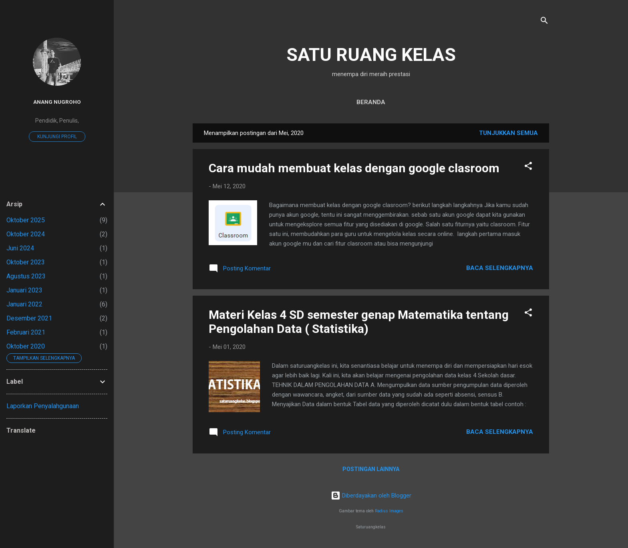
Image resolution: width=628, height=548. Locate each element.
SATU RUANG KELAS (371, 54)
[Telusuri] (544, 22)
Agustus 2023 (26, 276)
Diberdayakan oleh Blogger (371, 495)
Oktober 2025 (25, 220)
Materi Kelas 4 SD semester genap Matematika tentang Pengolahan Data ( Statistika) (359, 322)
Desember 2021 (29, 318)
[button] (528, 167)
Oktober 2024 (25, 234)
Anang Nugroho (57, 102)
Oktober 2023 (25, 262)
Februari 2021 (25, 332)
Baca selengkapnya (499, 268)
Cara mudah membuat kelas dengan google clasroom (354, 168)
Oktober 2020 (25, 346)
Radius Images (389, 511)
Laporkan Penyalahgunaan (42, 406)
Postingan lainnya (370, 469)
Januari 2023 (24, 290)
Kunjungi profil (57, 136)
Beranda (370, 102)
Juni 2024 (20, 248)
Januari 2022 (24, 304)
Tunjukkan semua (508, 133)
